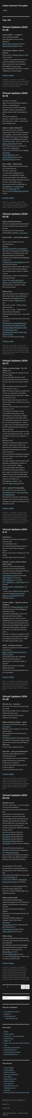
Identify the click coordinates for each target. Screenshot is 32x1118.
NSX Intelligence (7, 580)
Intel (12, 514)
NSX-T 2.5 (16, 969)
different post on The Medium (13, 262)
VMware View (6, 783)
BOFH (6, 1032)
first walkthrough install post (19, 191)
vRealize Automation (8, 350)
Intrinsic (4, 969)
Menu (5, 10)
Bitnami (20, 512)
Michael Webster (9, 1081)
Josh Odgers (8, 1077)
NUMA (21, 969)
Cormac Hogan (7, 931)
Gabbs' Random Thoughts (15, 6)
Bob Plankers (6, 492)
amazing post (22, 248)
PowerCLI (4, 203)
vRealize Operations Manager (10, 352)
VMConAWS (5, 521)
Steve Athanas (8, 1083)
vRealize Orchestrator (13, 786)
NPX (12, 515)
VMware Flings (12, 688)
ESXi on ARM (21, 202)
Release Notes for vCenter (10, 44)
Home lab (20, 345)
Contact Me (6, 1108)
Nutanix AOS (7, 83)
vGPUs (21, 519)
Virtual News (13, 79)
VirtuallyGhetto (7, 186)
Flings (8, 514)
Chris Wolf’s (6, 843)
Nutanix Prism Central (17, 83)
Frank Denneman (8, 248)
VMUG (11, 972)
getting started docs (9, 143)
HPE (25, 345)
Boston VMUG (13, 888)
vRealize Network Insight (19, 975)
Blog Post (15, 148)
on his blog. (6, 153)
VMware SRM (22, 348)
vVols (12, 353)
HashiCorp (5, 81)
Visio (25, 519)
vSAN (3, 353)
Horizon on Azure (20, 81)
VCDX (4, 348)
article (11, 754)
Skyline (8, 686)
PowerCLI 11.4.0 (6, 970)
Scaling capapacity (12, 519)
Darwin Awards (9, 1034)
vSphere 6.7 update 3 (8, 979)
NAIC (9, 515)
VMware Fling (17, 55)
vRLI (24, 352)
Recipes (6, 1014)
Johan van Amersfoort (11, 1074)
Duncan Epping (9, 1070)
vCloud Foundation (14, 348)
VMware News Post (14, 483)
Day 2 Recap (6, 837)
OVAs (25, 517)
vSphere (8, 353)
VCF (7, 348)
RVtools (4, 519)
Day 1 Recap (6, 834)
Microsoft (4, 515)
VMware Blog (19, 186)
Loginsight (5, 347)
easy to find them (9, 877)
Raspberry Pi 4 (19, 203)
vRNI (13, 84)
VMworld (12, 783)
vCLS (3, 205)
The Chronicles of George (12, 1052)
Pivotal (25, 969)
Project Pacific (21, 347)
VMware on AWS (21, 781)
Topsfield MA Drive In (11, 1054)
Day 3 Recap (6, 839)
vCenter (24, 780)
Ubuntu (19, 780)
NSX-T (10, 347)
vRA (11, 84)
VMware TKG (9, 205)
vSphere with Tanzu (20, 207)
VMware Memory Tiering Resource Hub (16, 1092)
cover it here (17, 66)
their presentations (12, 852)
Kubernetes (12, 683)
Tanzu (25, 203)
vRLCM (17, 205)
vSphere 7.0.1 (11, 207)
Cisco (7, 683)
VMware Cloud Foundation (16, 521)
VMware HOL (19, 300)
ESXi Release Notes (8, 159)
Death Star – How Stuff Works (14, 1036)
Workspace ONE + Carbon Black (12, 587)
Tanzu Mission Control (9, 575)
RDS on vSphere (12, 780)
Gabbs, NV (7, 1041)
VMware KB (9, 738)
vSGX (16, 84)
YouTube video (15, 956)
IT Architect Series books (12, 1047)
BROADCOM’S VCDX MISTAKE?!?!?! (13, 1100)
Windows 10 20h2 (15, 86)
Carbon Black (21, 79)
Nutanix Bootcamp (18, 517)
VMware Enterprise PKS (19, 972)
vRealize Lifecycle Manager (21, 350)
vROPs (21, 205)
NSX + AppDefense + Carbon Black (13, 582)
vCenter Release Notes (9, 157)
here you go (23, 233)
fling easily (12, 189)
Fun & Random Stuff (10, 1012)
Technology (8, 1016)
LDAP (25, 514)
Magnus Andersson (10, 1079)
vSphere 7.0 (17, 979)
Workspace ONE (25, 979)
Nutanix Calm (11, 684)
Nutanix (14, 347)
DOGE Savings (8, 1038)
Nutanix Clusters (19, 684)
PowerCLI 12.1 (11, 203)
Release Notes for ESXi (9, 46)
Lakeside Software (18, 514)
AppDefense (20, 681)
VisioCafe (7, 1090)
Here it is (5, 246)
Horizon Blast (12, 81)
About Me (5, 1104)
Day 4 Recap (6, 841)
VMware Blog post (8, 155)
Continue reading (8, 75)
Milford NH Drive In (10, 1050)
